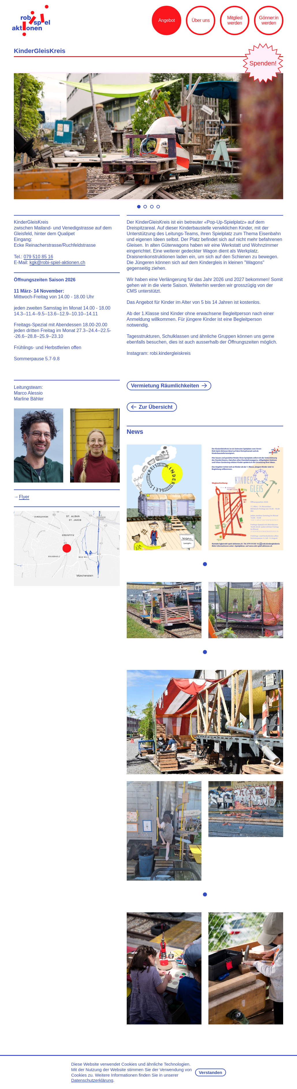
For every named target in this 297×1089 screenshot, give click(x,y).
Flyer (24, 496)
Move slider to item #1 (139, 206)
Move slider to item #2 (145, 206)
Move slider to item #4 (158, 206)
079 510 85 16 (38, 256)
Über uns (201, 20)
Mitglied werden (234, 20)
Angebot (166, 20)
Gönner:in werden (269, 20)
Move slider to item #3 (152, 206)
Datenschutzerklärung (92, 1080)
